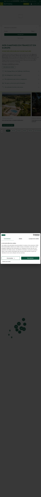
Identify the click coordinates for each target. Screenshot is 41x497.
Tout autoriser (30, 258)
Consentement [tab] (7, 238)
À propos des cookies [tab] (34, 238)
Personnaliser (11, 258)
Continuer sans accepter (6, 261)
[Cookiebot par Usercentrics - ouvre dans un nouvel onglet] (34, 235)
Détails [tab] (20, 238)
